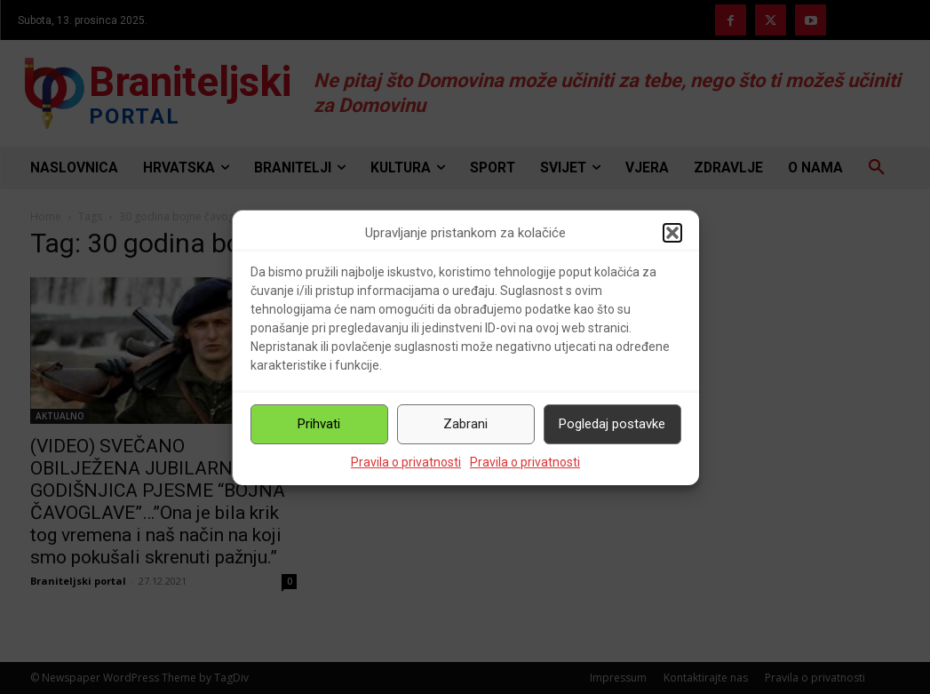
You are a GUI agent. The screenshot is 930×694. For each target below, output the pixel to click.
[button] (672, 233)
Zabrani (465, 424)
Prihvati (319, 424)
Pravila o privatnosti (406, 462)
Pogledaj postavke (612, 424)
